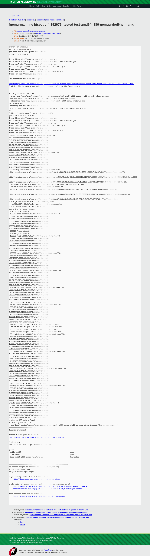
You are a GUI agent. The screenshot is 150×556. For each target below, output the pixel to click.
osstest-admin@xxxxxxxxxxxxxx (48, 34)
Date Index (50, 20)
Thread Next (40, 20)
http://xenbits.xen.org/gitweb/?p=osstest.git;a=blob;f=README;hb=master (47, 489)
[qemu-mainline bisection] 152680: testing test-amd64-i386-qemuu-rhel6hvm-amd (56, 512)
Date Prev (13, 20)
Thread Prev (30, 20)
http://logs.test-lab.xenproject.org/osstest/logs (36, 479)
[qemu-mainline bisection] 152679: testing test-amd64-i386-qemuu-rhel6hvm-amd (56, 510)
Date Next (21, 20)
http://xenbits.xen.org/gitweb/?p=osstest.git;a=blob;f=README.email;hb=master (50, 486)
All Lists (16, 16)
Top (10, 16)
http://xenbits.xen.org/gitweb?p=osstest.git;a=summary (39, 496)
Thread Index (59, 20)
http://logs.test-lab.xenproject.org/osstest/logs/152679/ (36, 437)
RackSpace (48, 550)
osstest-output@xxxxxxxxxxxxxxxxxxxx (31, 31)
